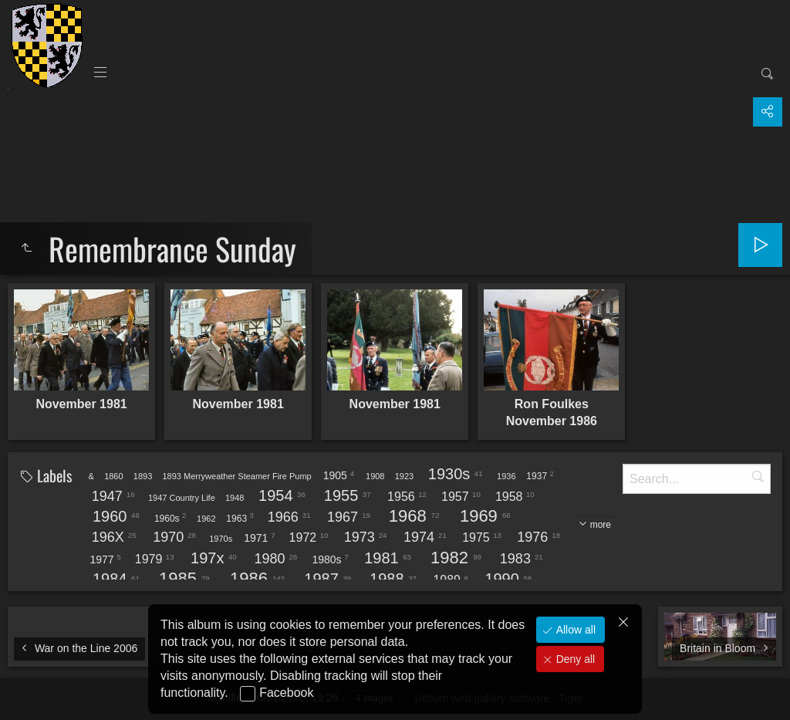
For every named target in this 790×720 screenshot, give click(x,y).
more (600, 524)
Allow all (574, 630)
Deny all (574, 659)
